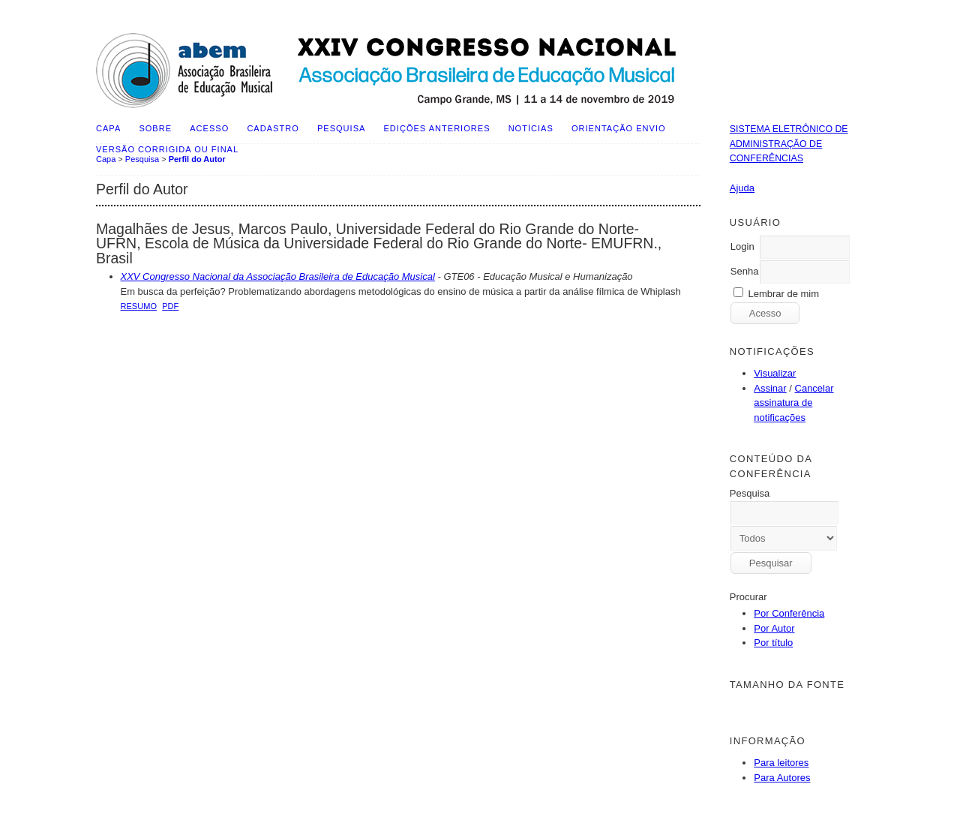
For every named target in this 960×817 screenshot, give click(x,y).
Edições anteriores (437, 128)
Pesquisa (341, 128)
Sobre (155, 128)
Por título (773, 642)
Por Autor (774, 628)
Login (742, 246)
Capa (108, 128)
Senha (744, 271)
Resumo (139, 306)
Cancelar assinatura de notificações (793, 403)
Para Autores (782, 777)
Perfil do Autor (197, 159)
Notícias (531, 128)
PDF (170, 306)
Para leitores (781, 762)
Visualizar (775, 373)
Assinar (770, 388)
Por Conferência (789, 613)
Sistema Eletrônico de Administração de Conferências (789, 144)
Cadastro (272, 128)
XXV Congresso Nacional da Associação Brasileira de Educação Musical (278, 276)
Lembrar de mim (783, 293)
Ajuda (742, 188)
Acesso (209, 128)
